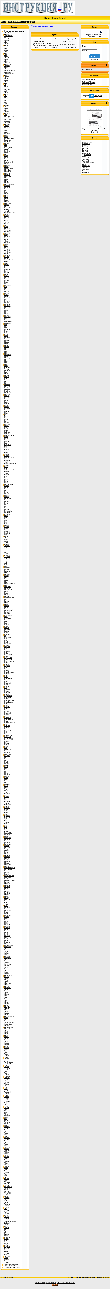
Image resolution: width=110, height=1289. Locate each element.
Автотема (85, 169)
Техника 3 (85, 161)
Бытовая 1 (85, 148)
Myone (32, 22)
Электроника (86, 172)
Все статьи (86, 144)
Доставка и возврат (88, 79)
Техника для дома (88, 162)
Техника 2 (85, 159)
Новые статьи (87, 142)
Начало (47, 18)
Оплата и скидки (87, 81)
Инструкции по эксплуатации (18, 22)
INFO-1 (84, 164)
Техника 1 (85, 158)
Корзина (62, 18)
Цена (65, 41)
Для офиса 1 (86, 155)
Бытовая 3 (85, 151)
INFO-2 (84, 170)
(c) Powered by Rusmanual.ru (45, 1283)
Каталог (3, 22)
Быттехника (86, 166)
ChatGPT (85, 145)
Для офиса (86, 153)
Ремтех (84, 156)
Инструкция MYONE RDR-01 (42, 43)
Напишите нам (87, 84)
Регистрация (95, 59)
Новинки (55, 18)
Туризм (84, 167)
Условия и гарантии (88, 83)
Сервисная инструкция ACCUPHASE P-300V (94, 129)
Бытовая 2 (85, 150)
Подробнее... (72, 44)
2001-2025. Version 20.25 (66, 1283)
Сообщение (95, 96)
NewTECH (85, 147)
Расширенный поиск (94, 36)
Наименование (39, 41)
